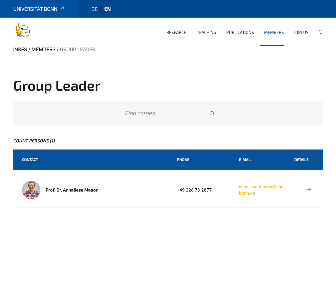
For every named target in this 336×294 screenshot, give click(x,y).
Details (301, 159)
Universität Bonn (39, 9)
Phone (183, 159)
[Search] (212, 113)
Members (274, 32)
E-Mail (245, 159)
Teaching (206, 32)
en (107, 9)
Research (176, 32)
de (94, 9)
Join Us (301, 32)
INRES (20, 50)
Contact (30, 159)
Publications (240, 32)
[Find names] (168, 113)
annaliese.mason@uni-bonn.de (261, 190)
